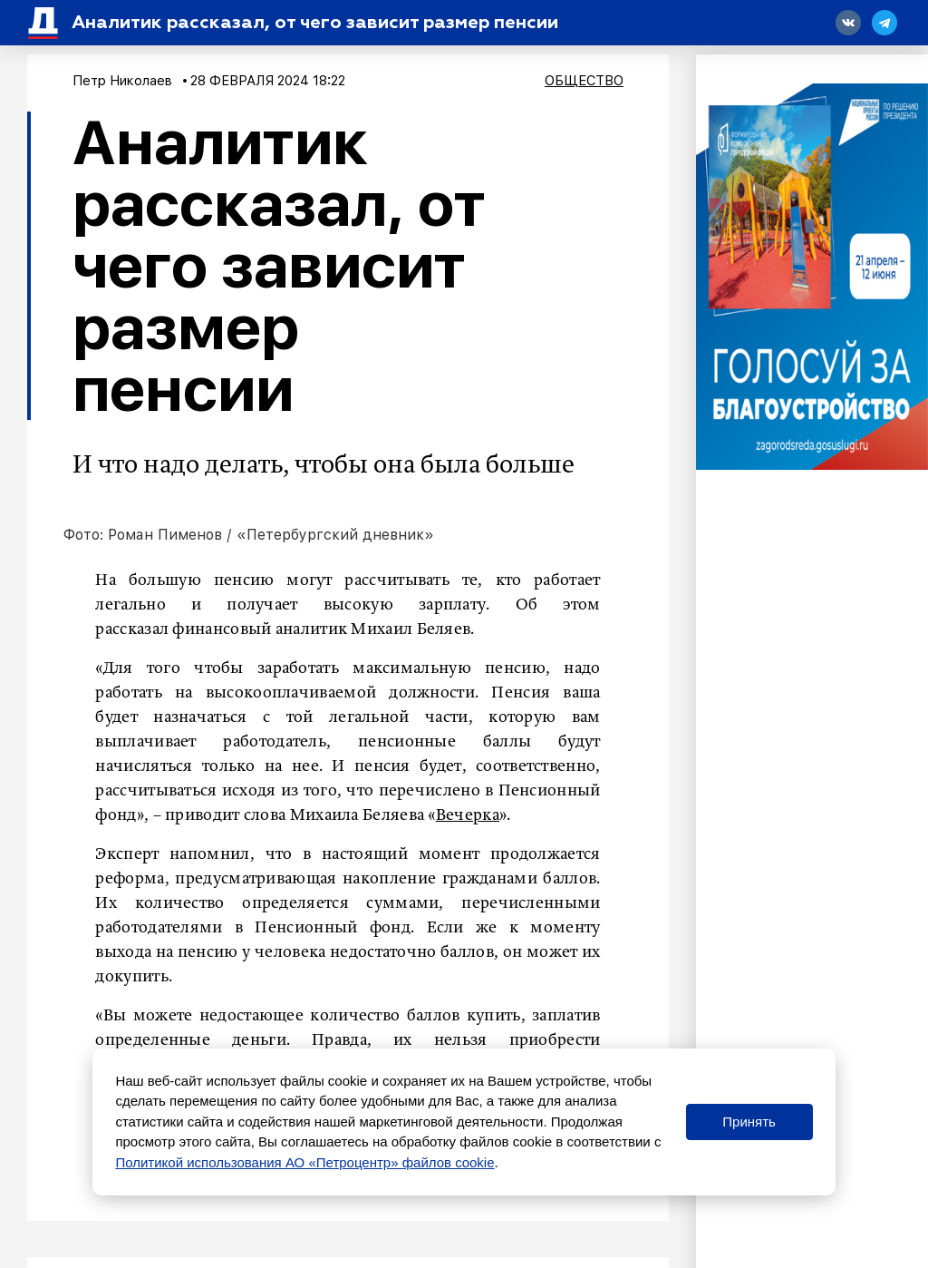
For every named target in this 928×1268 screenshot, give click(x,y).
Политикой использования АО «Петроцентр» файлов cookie (304, 1162)
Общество (584, 81)
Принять (749, 1121)
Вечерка (467, 815)
